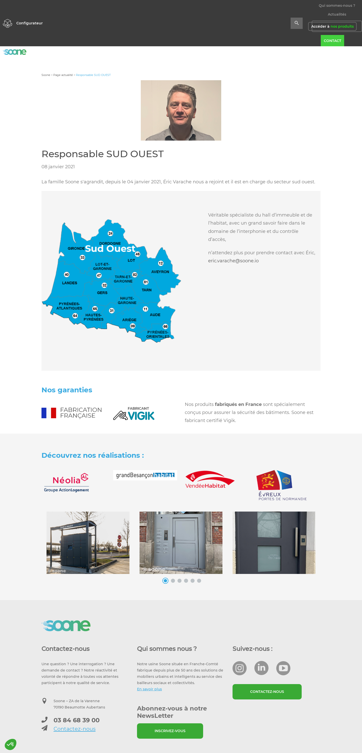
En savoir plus (149, 689)
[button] (11, 744)
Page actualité (63, 75)
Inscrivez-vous (170, 731)
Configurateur (29, 23)
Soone (45, 75)
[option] (111, 281)
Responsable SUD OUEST (102, 154)
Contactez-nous (75, 729)
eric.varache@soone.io (233, 261)
